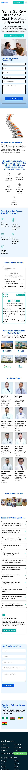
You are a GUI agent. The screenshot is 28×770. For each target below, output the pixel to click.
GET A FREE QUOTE (18, 2)
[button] (26, 2)
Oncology (17, 750)
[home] (4, 2)
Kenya (3, 764)
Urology (3, 744)
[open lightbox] (3, 503)
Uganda (17, 764)
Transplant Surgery (7, 753)
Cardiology (17, 744)
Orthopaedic (18, 747)
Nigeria (3, 767)
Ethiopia (3, 761)
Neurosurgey (5, 747)
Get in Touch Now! (9, 630)
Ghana (17, 761)
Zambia (17, 767)
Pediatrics (4, 750)
